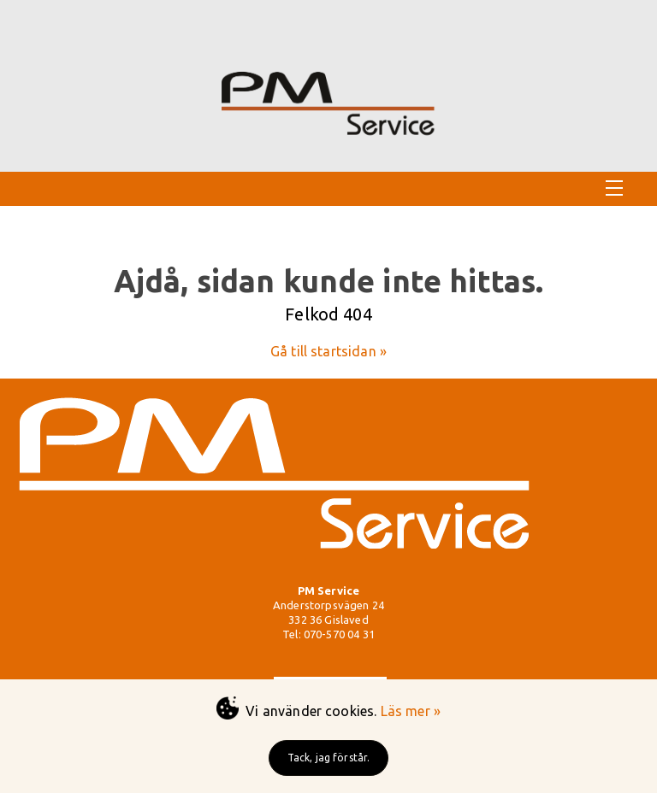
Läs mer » (411, 711)
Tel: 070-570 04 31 (328, 634)
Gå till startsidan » (328, 351)
